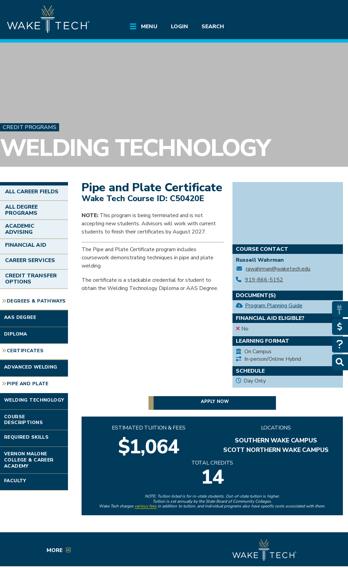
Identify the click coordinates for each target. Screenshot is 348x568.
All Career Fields (31, 191)
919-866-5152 (264, 279)
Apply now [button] (214, 402)
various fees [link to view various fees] (146, 506)
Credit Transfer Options (31, 279)
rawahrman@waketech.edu (278, 269)
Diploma (15, 334)
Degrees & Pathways (36, 301)
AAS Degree (20, 317)
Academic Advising (19, 229)
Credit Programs (29, 127)
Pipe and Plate (28, 383)
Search (213, 26)
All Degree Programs (21, 210)
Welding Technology (135, 148)
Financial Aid (25, 245)
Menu (149, 26)
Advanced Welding (30, 367)
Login (179, 26)
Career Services (30, 260)
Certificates (25, 350)
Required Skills (26, 437)
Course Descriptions (23, 419)
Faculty (15, 480)
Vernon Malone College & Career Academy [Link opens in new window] (29, 460)
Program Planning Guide (273, 305)
